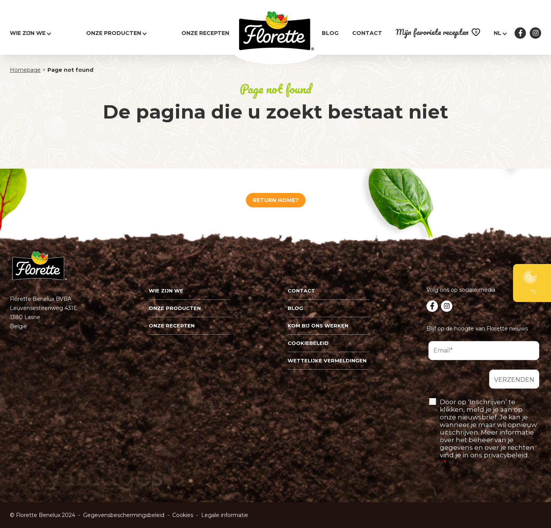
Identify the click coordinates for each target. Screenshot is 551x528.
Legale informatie (224, 515)
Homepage (25, 70)
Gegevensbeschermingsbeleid (123, 515)
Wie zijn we (166, 291)
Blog (330, 33)
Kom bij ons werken (318, 325)
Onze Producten (175, 308)
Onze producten (113, 33)
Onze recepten (205, 33)
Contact (367, 33)
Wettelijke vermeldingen (327, 360)
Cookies (182, 515)
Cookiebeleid (308, 343)
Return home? (276, 200)
